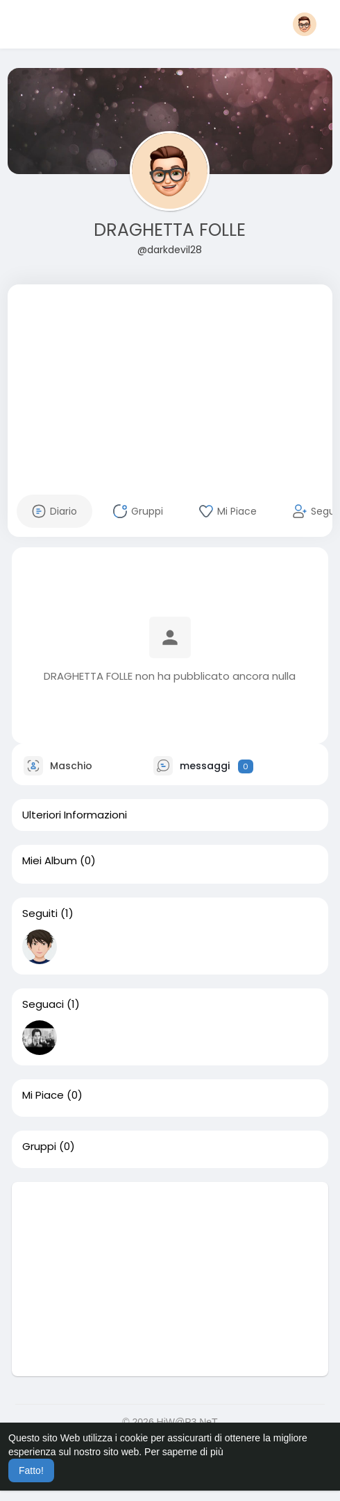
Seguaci (43, 1004)
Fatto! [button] (31, 1470)
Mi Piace (43, 1095)
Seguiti (40, 913)
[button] (304, 24)
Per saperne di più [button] (183, 1451)
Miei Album (49, 860)
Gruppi (39, 1146)
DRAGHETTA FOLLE (170, 230)
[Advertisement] (170, 381)
